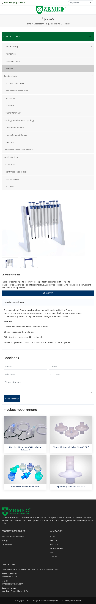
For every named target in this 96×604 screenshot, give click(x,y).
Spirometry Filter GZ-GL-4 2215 (71, 486)
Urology (5, 540)
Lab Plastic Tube (11, 157)
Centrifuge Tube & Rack (16, 172)
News (52, 552)
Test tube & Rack (13, 179)
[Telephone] (25, 374)
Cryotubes (10, 164)
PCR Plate (10, 186)
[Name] (25, 366)
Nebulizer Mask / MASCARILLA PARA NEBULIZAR (25, 448)
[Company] (70, 374)
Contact (53, 556)
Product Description (14, 302)
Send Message (12, 398)
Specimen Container (15, 127)
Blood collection (11, 76)
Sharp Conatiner (13, 113)
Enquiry (48, 293)
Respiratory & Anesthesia (13, 536)
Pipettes (9, 68)
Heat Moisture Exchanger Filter (25, 486)
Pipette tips (11, 54)
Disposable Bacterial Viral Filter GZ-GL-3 (71, 447)
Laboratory (55, 544)
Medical (53, 540)
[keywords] (78, 3)
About (52, 536)
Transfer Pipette (13, 61)
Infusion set (7, 544)
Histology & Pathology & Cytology (19, 120)
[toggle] (6, 10)
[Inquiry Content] (48, 386)
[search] (91, 3)
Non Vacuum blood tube (17, 90)
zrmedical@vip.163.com (14, 2)
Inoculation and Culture (16, 135)
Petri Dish (10, 142)
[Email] (70, 366)
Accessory (10, 98)
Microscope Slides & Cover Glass (18, 149)
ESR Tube (10, 105)
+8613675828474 (9, 576)
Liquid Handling (11, 46)
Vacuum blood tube (15, 83)
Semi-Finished (56, 548)
